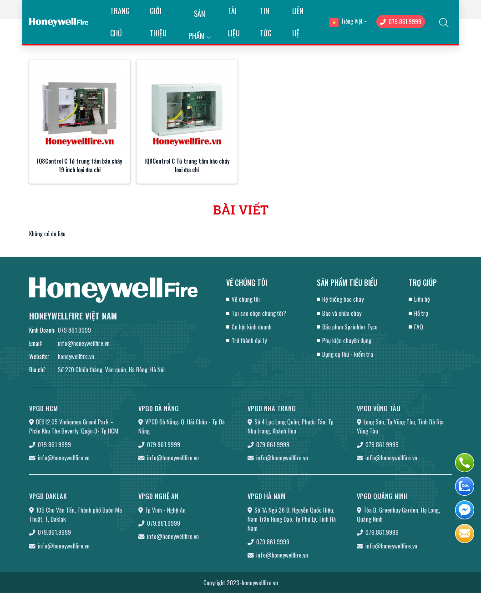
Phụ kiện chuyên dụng (346, 340)
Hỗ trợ (421, 313)
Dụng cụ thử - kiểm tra (347, 354)
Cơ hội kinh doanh (252, 326)
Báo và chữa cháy (341, 313)
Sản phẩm (199, 16)
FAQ (418, 326)
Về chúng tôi (246, 299)
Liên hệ (422, 299)
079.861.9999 (400, 21)
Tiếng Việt (346, 21)
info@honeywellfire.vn (84, 343)
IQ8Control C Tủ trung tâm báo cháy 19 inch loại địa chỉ (79, 165)
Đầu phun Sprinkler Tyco (350, 326)
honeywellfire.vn (76, 356)
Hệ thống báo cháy (343, 299)
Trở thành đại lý (249, 340)
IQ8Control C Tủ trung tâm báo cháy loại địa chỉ (186, 165)
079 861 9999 (74, 329)
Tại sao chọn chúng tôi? (259, 313)
